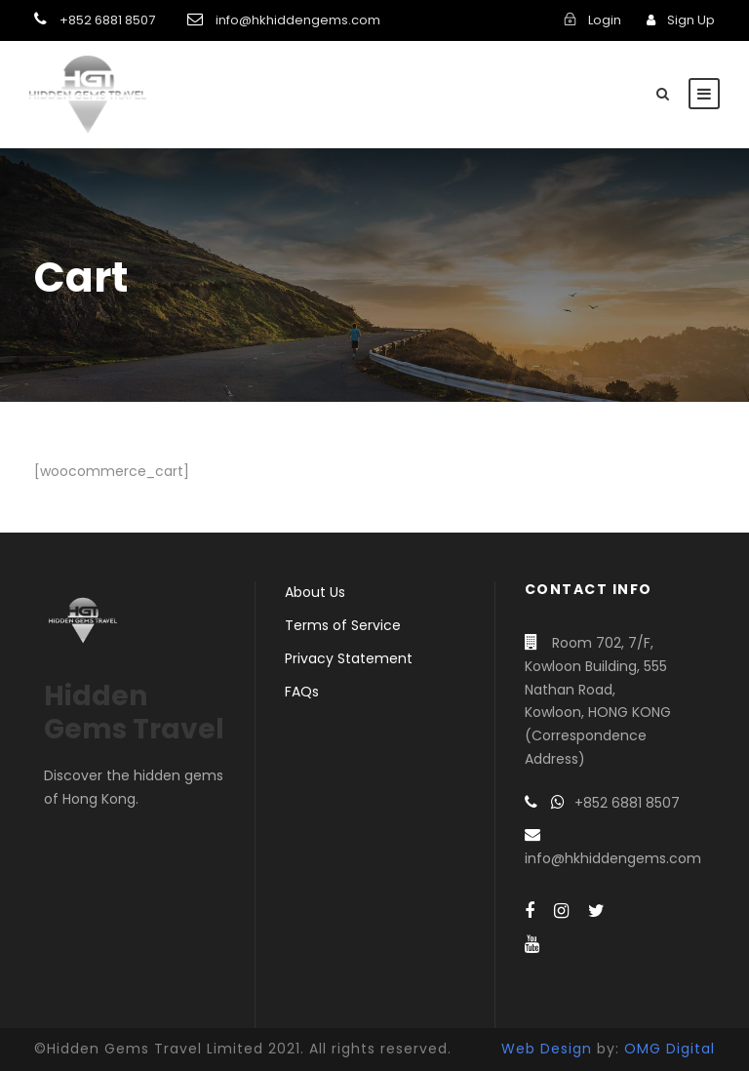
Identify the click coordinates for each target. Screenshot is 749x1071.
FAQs (302, 691)
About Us (315, 592)
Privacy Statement (349, 658)
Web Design (546, 1048)
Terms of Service (343, 625)
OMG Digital (669, 1048)
